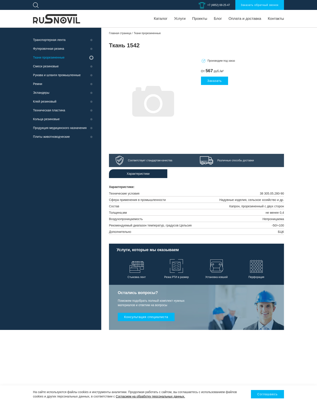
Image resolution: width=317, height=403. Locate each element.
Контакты (276, 19)
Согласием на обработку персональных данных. (150, 396)
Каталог (161, 19)
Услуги (180, 19)
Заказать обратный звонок (259, 5)
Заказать (214, 81)
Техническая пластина (49, 110)
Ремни (37, 84)
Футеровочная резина (48, 48)
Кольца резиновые (46, 119)
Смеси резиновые (46, 66)
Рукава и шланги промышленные (57, 75)
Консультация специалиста (146, 317)
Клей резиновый (44, 101)
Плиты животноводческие (51, 136)
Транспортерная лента (49, 40)
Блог (218, 19)
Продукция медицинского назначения (60, 128)
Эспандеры (41, 92)
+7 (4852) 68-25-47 (218, 5)
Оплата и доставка (245, 19)
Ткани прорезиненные (49, 57)
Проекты (199, 19)
